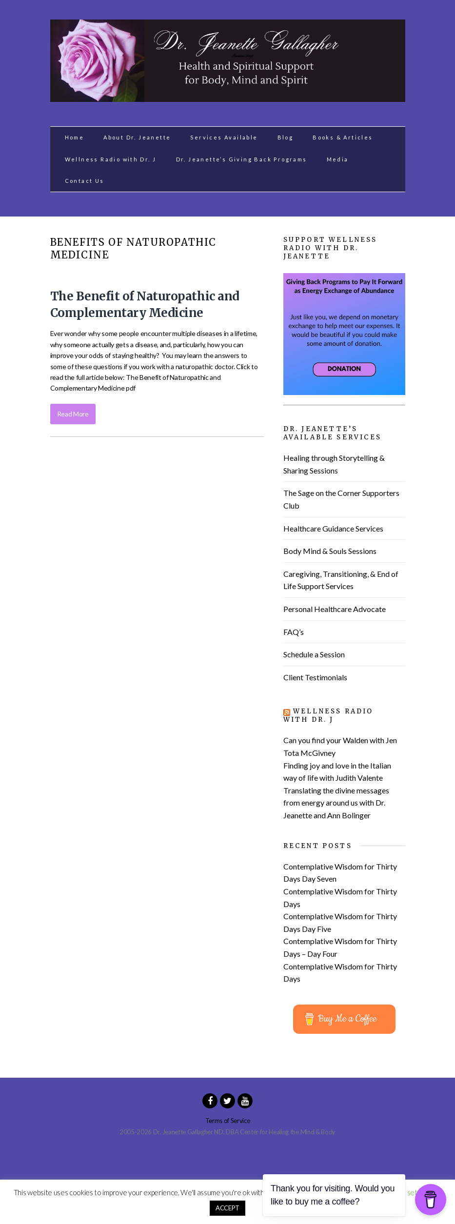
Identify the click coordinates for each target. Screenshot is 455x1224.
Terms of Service (227, 1121)
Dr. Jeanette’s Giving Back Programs (241, 159)
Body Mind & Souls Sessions (329, 550)
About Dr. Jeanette (137, 137)
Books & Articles (343, 137)
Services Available (223, 137)
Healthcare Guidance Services (333, 528)
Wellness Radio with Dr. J (111, 159)
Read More (73, 414)
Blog (285, 137)
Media (338, 159)
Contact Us (84, 181)
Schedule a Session (314, 654)
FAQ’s (293, 631)
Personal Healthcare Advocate (334, 608)
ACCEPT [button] (227, 1208)
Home (74, 137)
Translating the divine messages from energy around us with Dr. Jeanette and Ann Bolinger (336, 803)
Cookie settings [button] (407, 1192)
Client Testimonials (315, 677)
